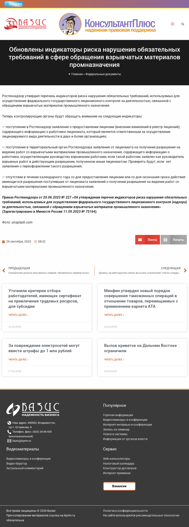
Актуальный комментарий (24, 468)
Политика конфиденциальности (125, 510)
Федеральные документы (103, 74)
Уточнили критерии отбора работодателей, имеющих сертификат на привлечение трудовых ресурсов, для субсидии (44, 298)
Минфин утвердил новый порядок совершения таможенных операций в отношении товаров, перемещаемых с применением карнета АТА (141, 298)
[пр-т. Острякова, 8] (49, 427)
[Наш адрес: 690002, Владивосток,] (49, 423)
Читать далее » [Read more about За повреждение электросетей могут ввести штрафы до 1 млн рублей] (18, 359)
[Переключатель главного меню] (172, 24)
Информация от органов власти (125, 439)
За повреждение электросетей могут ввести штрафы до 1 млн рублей (44, 348)
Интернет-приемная (117, 473)
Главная (77, 74)
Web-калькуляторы (116, 458)
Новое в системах (115, 434)
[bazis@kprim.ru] (49, 441)
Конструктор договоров (120, 468)
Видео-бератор (16, 463)
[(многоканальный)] (49, 436)
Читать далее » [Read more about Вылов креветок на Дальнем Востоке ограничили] (114, 359)
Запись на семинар (116, 429)
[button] (183, 24)
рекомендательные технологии (157, 515)
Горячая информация (118, 415)
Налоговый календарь (119, 463)
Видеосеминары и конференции (125, 419)
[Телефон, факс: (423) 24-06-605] (49, 432)
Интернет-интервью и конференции (127, 424)
